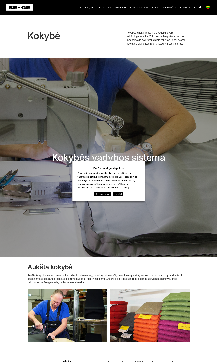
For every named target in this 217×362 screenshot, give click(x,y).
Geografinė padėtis (164, 7)
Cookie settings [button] (102, 194)
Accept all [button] (118, 194)
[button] (200, 7)
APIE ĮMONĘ (85, 7)
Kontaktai (187, 7)
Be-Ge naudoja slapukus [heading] (108, 168)
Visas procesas (139, 7)
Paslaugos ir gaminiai (111, 7)
